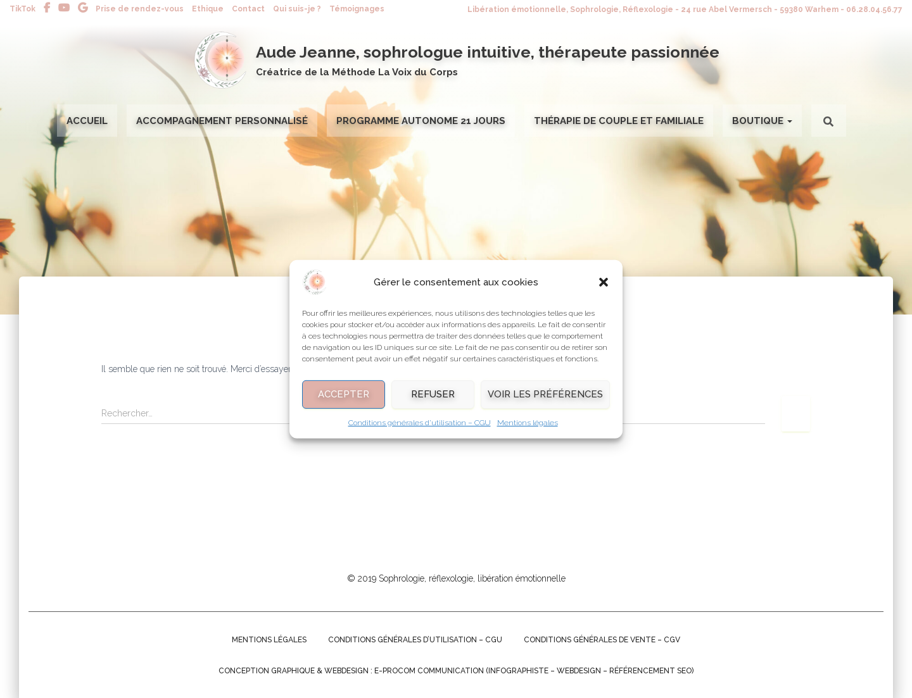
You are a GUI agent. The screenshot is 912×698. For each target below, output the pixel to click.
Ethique (208, 8)
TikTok (22, 8)
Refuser (433, 401)
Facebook (47, 8)
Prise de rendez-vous (140, 8)
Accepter (343, 401)
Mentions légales (527, 429)
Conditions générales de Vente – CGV (602, 639)
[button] (603, 289)
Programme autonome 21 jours (420, 121)
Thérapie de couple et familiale (619, 121)
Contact (248, 8)
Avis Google (82, 8)
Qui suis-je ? (297, 8)
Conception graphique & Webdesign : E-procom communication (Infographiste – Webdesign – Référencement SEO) (456, 670)
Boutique (762, 121)
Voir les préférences (545, 401)
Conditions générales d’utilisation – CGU (419, 429)
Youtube (64, 8)
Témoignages (356, 8)
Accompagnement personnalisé (222, 121)
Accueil (87, 121)
